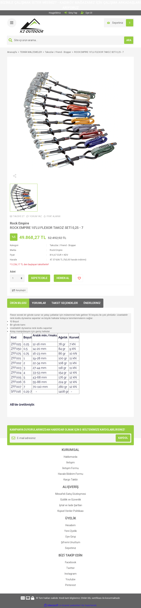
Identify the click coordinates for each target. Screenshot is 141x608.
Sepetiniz (70, 548)
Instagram (71, 573)
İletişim (70, 462)
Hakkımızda (70, 456)
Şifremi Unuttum (70, 542)
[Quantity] (17, 278)
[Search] (70, 40)
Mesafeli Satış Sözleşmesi (70, 493)
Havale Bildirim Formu (70, 473)
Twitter (70, 568)
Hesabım (70, 525)
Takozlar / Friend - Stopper (63, 245)
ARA (128, 40)
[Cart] (119, 22)
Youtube (70, 579)
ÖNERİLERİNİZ (92, 303)
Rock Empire (19, 223)
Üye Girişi (70, 536)
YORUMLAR (39, 303)
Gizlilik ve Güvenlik (70, 499)
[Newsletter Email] (70, 438)
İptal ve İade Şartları (70, 505)
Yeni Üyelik (70, 530)
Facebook (70, 562)
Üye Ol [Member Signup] (86, 12)
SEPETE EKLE (39, 278)
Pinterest (70, 585)
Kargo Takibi (71, 479)
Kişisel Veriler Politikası (70, 510)
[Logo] (32, 25)
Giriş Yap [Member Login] (70, 12)
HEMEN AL (63, 278)
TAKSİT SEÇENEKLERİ (64, 303)
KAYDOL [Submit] (123, 437)
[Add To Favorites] (79, 278)
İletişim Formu (70, 468)
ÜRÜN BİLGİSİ (18, 303)
